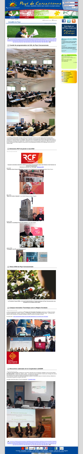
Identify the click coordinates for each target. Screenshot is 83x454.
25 (36, 38)
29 (41, 38)
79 (7, 40)
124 (35, 41)
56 (27, 39)
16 (24, 38)
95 (28, 40)
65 (38, 39)
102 (39, 40)
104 (42, 40)
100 (35, 40)
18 (27, 38)
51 (20, 39)
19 (28, 38)
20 (29, 38)
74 (50, 39)
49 (18, 39)
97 (31, 40)
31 (44, 38)
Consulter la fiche (31, 379)
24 (35, 38)
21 (31, 38)
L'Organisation (56, 17)
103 (41, 40)
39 (54, 38)
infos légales (64, 450)
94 (27, 40)
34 (48, 38)
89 (20, 40)
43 (10, 39)
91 (23, 40)
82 (11, 40)
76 (53, 39)
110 (53, 40)
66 (40, 39)
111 (55, 40)
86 (17, 40)
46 (14, 39)
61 (33, 39)
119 (26, 41)
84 (14, 40)
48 (16, 39)
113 (15, 41)
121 (30, 41)
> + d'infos (75, 62)
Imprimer (54, 20)
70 (45, 39)
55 (26, 39)
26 (37, 38)
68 (42, 39)
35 (49, 38)
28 (40, 38)
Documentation (66, 72)
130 (46, 41)
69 (44, 39)
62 (35, 39)
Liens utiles (65, 78)
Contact (71, 17)
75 (51, 39)
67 (41, 39)
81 (10, 40)
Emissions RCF (40, 167)
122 (31, 41)
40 (55, 38)
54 (24, 39)
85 (15, 40)
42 (9, 39)
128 (42, 41)
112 (13, 41)
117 (22, 41)
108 (50, 40)
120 (28, 41)
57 (28, 39)
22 (32, 38)
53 (23, 39)
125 (37, 41)
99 (33, 40)
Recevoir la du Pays (72, 1)
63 (36, 39)
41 (7, 39)
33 (46, 38)
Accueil (18, 450)
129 (44, 41)
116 (20, 41)
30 (42, 38)
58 (29, 39)
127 (41, 41)
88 (19, 40)
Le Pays (27, 17)
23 (33, 38)
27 (38, 38)
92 (24, 40)
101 (37, 40)
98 (32, 40)
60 (32, 39)
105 (44, 40)
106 (46, 40)
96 (29, 40)
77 (54, 39)
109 (52, 40)
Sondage (65, 81)
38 (53, 38)
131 (48, 41)
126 (39, 41)
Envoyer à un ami (47, 20)
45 (12, 39)
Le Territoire (41, 17)
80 (9, 40)
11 (18, 38)
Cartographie (66, 75)
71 (46, 39)
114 (17, 41)
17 (25, 38)
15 (23, 38)
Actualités (12, 17)
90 (22, 40)
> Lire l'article (74, 44)
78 (55, 39)
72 (48, 39)
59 (31, 39)
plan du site (57, 450)
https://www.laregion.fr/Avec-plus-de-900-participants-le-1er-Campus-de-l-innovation (30, 316)
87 (18, 40)
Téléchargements (67, 74)
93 (26, 40)
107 (48, 40)
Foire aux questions (67, 77)
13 (20, 38)
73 (49, 39)
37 (51, 38)
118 (24, 41)
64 (37, 39)
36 (50, 38)
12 (19, 38)
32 (45, 38)
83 (13, 40)
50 (19, 39)
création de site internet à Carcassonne (56, 451)
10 (16, 38)
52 (22, 39)
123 (33, 41)
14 (22, 38)
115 (19, 41)
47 (15, 39)
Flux (65, 80)
